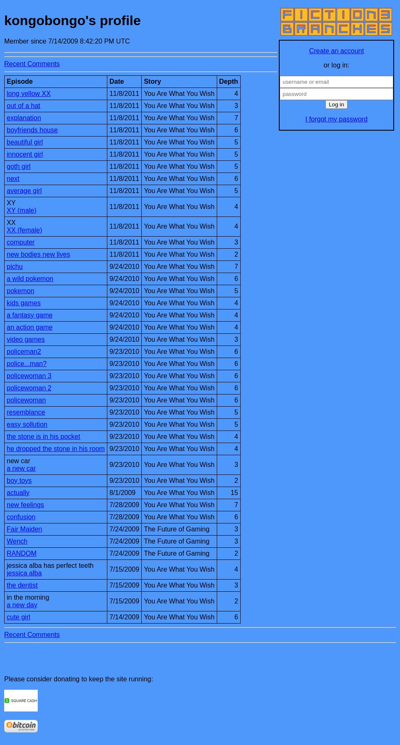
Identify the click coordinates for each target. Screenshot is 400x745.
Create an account (336, 50)
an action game (29, 327)
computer (21, 242)
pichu (15, 266)
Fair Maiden (24, 529)
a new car (21, 468)
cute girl (18, 617)
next (13, 178)
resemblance (26, 412)
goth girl (19, 166)
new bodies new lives (38, 254)
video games (26, 339)
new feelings (25, 504)
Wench (17, 541)
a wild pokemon (30, 278)
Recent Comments (32, 63)
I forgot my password (336, 119)
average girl (24, 190)
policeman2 (24, 351)
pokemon (20, 290)
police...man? (27, 363)
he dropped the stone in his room (56, 448)
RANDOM (21, 553)
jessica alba (24, 573)
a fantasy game (29, 315)
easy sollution (27, 424)
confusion (21, 517)
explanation (24, 117)
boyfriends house (32, 130)
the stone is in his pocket (43, 436)
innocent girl (25, 154)
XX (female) (24, 230)
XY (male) (21, 210)
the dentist (22, 585)
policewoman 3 (29, 375)
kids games (24, 303)
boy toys (19, 480)
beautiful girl (25, 142)
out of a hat (23, 105)
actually (18, 492)
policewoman (26, 400)
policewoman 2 (29, 388)
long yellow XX (29, 93)
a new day (22, 604)
